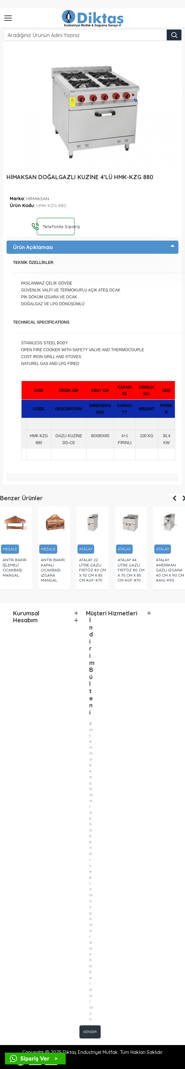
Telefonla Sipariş (58, 226)
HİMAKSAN (37, 199)
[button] (174, 498)
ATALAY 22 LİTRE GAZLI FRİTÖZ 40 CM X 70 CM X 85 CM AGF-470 (92, 570)
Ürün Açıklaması (33, 247)
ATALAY (85, 548)
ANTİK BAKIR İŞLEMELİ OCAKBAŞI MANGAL (14, 567)
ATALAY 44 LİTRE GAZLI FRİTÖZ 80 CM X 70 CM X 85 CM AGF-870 (131, 570)
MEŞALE (10, 548)
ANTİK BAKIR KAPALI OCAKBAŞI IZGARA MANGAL (53, 570)
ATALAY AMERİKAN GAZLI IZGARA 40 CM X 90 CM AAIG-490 (170, 570)
